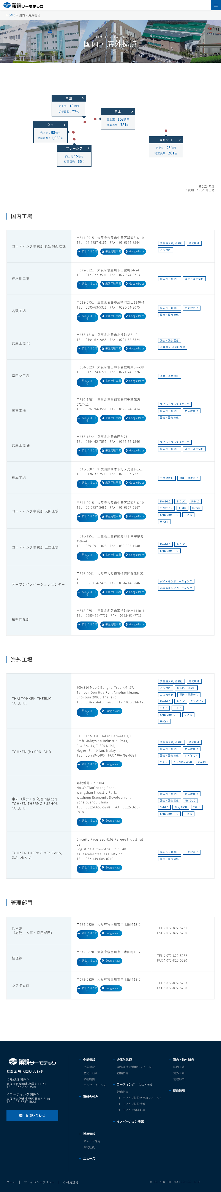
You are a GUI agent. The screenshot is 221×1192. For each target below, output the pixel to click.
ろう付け (165, 250)
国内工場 (179, 1067)
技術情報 (179, 1090)
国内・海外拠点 (183, 1059)
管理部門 (179, 1079)
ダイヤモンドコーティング (176, 581)
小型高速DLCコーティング (176, 588)
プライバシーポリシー (39, 1182)
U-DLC (195, 501)
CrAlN (188, 515)
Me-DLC (165, 501)
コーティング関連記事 (131, 1110)
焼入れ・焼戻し (169, 279)
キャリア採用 (92, 1141)
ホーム (11, 1182)
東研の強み (90, 1096)
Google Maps (136, 251)
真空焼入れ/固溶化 (171, 243)
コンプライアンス (95, 1085)
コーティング (135, 1084)
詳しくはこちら (90, 252)
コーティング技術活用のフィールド (139, 1097)
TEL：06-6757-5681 (21, 1101)
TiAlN (182, 508)
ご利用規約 (71, 1182)
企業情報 (89, 1059)
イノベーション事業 (130, 1121)
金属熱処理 (124, 1059)
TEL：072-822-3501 (21, 1086)
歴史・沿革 (91, 1073)
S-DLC (181, 501)
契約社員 (89, 1147)
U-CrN (164, 521)
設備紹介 (122, 1073)
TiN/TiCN (166, 508)
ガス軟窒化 (191, 308)
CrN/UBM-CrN (169, 515)
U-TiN (196, 508)
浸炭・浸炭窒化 (194, 279)
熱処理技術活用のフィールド (135, 1067)
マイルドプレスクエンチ (174, 404)
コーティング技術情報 (131, 1104)
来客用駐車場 (113, 251)
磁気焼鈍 (194, 243)
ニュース (89, 1158)
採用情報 (89, 1133)
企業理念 (89, 1067)
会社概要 (89, 1079)
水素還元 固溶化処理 (172, 347)
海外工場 (179, 1073)
